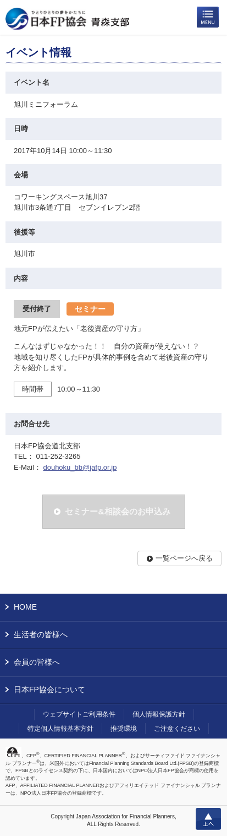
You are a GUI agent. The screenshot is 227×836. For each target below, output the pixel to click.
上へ (208, 818)
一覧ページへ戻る (184, 558)
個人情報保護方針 (158, 714)
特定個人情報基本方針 (60, 728)
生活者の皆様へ (41, 634)
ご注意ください (177, 728)
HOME (25, 606)
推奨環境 (123, 728)
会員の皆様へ (37, 662)
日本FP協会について (49, 689)
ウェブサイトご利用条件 (79, 714)
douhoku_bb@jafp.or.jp (80, 467)
